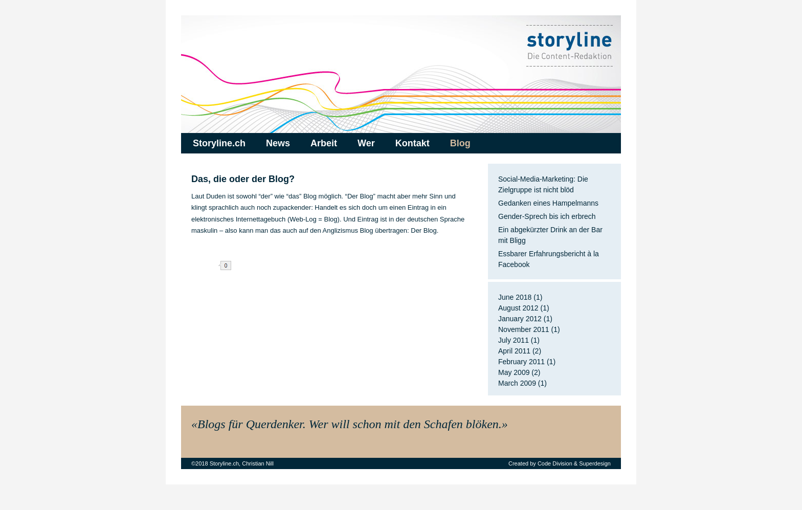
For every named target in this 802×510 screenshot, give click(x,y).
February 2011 (521, 362)
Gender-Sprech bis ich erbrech (547, 216)
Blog (460, 143)
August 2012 (518, 308)
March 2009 (517, 383)
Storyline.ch (219, 143)
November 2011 (523, 329)
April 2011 (514, 351)
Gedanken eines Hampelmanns (548, 203)
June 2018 (514, 297)
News (278, 143)
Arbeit (323, 143)
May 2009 (513, 372)
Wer (366, 143)
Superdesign (595, 463)
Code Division (555, 463)
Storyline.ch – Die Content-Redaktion (401, 74)
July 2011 (513, 340)
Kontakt (412, 143)
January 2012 (520, 319)
